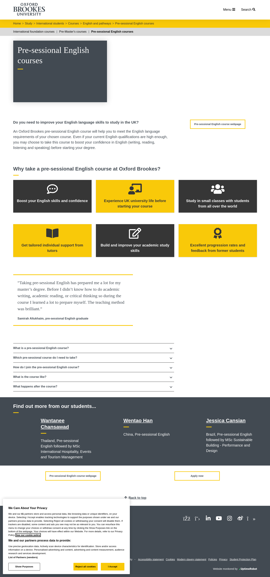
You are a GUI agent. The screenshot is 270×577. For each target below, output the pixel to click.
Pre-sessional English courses (134, 23)
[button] (93, 348)
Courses (73, 23)
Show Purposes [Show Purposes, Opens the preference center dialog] (24, 566)
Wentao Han (138, 420)
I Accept (112, 566)
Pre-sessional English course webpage (217, 124)
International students (50, 23)
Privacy (223, 559)
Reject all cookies (85, 566)
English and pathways (97, 23)
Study (28, 23)
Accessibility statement (151, 559)
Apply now (197, 475)
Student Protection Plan (243, 559)
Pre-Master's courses (72, 31)
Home (17, 23)
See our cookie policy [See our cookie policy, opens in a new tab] (28, 535)
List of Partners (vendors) (23, 557)
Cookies (170, 559)
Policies (212, 559)
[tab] (93, 348)
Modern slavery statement (191, 559)
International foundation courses (34, 31)
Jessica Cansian (226, 420)
